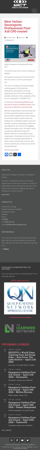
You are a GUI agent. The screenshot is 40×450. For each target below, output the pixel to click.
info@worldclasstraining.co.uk (16, 224)
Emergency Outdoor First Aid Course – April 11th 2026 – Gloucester (22, 374)
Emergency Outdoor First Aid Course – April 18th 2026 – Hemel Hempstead (22, 405)
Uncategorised (9, 40)
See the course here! (11, 150)
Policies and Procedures (12, 444)
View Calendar (6, 430)
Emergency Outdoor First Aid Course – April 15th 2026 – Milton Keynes (22, 389)
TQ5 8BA (5, 219)
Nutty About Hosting (21, 448)
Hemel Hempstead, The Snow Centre (21, 410)
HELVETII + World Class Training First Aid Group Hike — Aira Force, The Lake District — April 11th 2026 (22, 357)
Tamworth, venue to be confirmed (20, 425)
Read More (5, 194)
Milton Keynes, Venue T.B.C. (18, 395)
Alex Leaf (22, 37)
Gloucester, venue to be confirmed (20, 380)
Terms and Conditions (28, 444)
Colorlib (29, 447)
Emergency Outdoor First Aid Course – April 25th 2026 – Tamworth (22, 420)
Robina (6, 249)
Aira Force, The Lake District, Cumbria (21, 365)
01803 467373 (9, 222)
